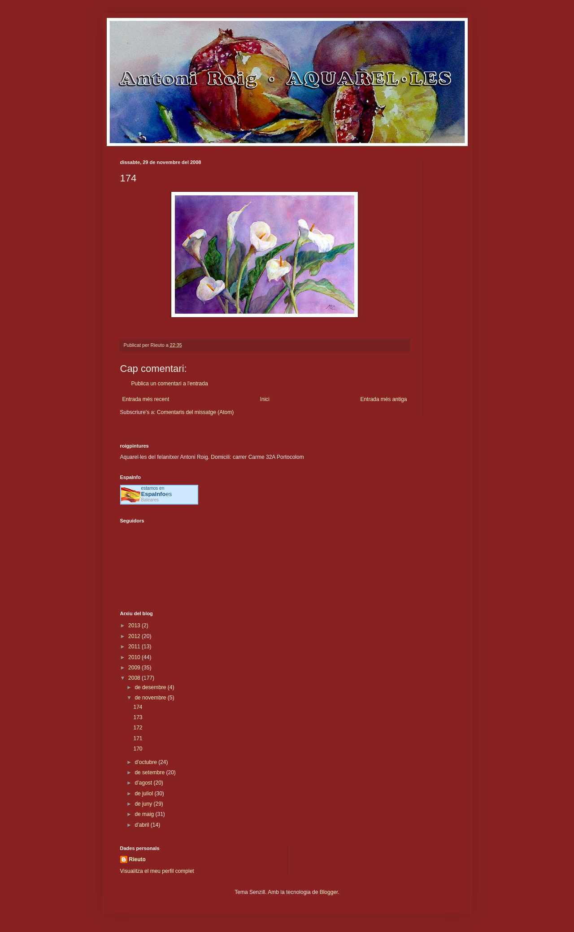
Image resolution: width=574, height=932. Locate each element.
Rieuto (137, 859)
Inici (265, 399)
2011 (135, 646)
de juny (144, 804)
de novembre (151, 698)
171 (137, 738)
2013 (135, 625)
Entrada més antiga (383, 399)
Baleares (150, 499)
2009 (135, 667)
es (156, 494)
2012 (135, 636)
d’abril (142, 825)
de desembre (151, 687)
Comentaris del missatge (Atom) (195, 412)
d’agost (144, 783)
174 (137, 707)
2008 (135, 678)
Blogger (329, 892)
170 (137, 749)
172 (137, 728)
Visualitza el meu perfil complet (157, 871)
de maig (145, 814)
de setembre (150, 772)
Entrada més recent (146, 399)
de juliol (144, 793)
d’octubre (146, 762)
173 (137, 717)
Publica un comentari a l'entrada (169, 383)
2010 (135, 657)
